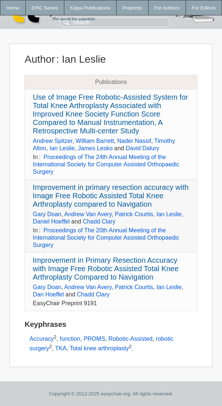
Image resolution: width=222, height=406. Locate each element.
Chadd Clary (99, 221)
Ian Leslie (62, 148)
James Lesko (95, 148)
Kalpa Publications (90, 8)
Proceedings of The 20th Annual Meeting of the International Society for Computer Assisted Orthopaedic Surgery (106, 237)
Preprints (132, 8)
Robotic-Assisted (130, 339)
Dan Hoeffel (48, 294)
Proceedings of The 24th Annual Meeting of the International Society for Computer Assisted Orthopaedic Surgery (106, 164)
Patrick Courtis (134, 214)
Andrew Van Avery (88, 214)
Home (12, 8)
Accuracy (41, 339)
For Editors (204, 8)
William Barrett (95, 141)
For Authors (167, 8)
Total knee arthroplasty (99, 348)
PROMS (94, 339)
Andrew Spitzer (52, 141)
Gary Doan (47, 214)
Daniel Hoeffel (51, 221)
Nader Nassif (134, 141)
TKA (61, 348)
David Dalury (143, 148)
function (70, 339)
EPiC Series (45, 8)
